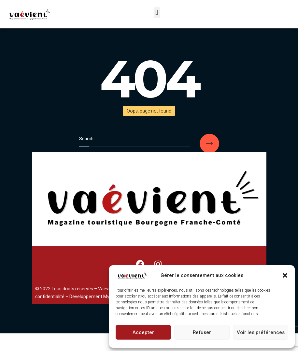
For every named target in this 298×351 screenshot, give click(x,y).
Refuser (202, 332)
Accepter (143, 332)
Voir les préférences (261, 332)
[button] (285, 275)
